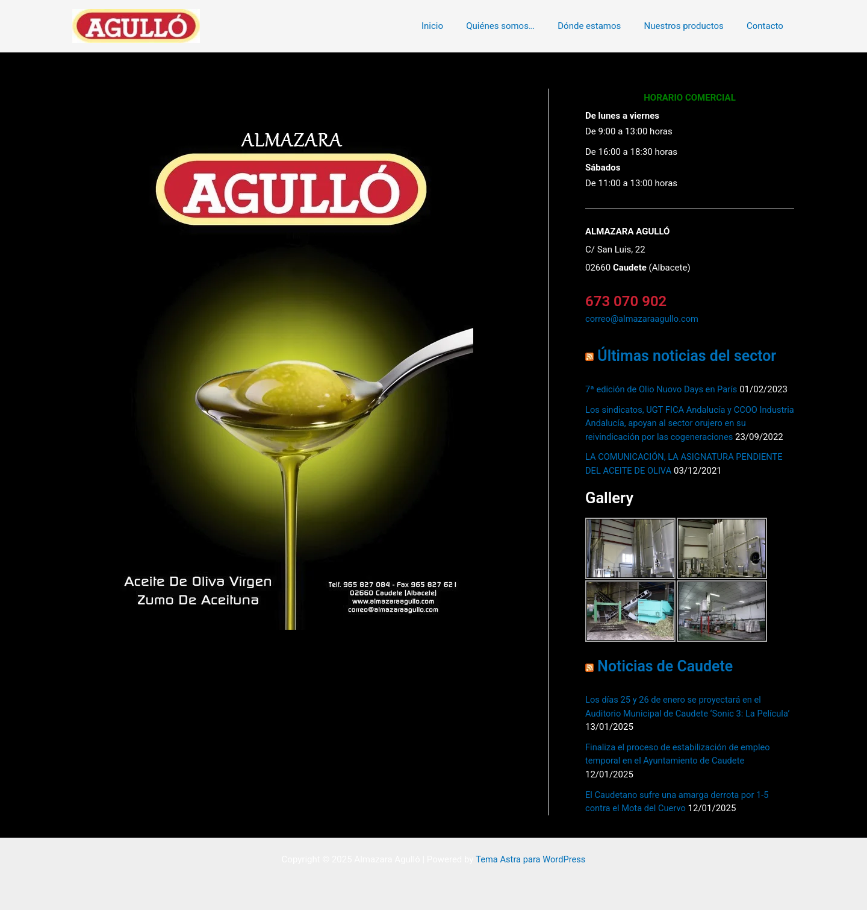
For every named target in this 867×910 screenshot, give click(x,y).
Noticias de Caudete (666, 666)
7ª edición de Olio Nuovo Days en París (663, 388)
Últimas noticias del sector (688, 356)
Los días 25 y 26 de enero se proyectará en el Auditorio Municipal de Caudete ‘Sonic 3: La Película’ (675, 713)
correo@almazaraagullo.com (643, 318)
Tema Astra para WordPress (530, 858)
